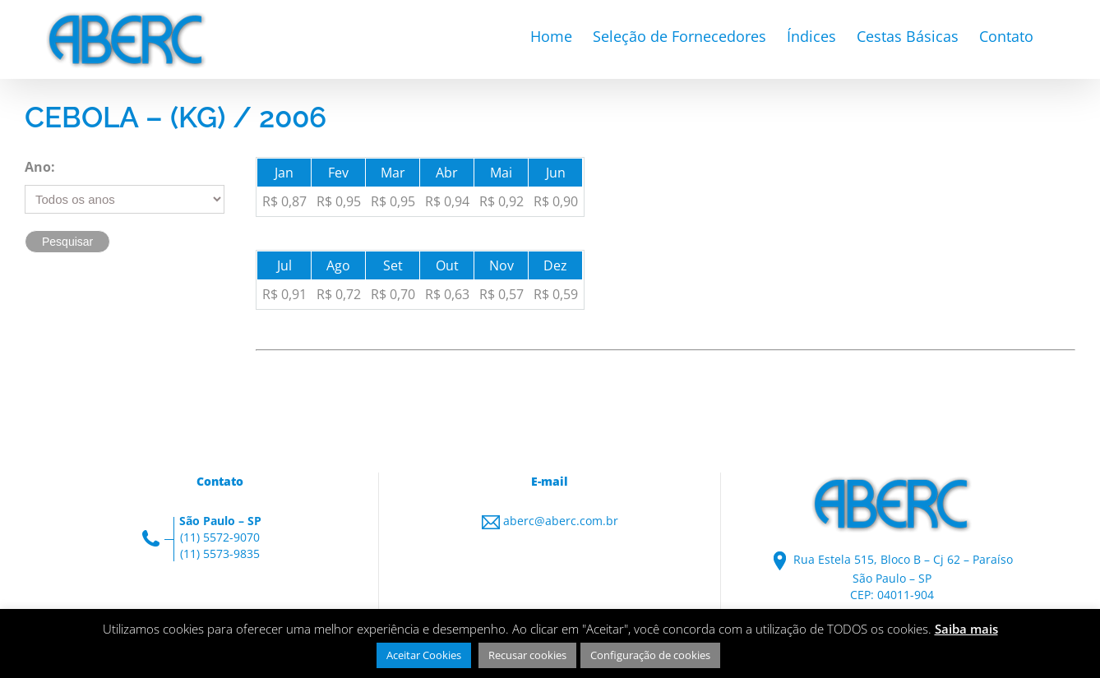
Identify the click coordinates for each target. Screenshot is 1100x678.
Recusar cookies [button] (527, 655)
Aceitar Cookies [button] (423, 655)
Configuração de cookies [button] (650, 655)
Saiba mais (966, 628)
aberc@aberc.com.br (560, 520)
